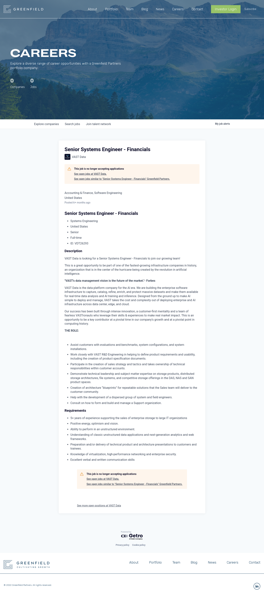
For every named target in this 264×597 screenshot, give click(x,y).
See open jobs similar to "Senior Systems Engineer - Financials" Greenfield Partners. (122, 178)
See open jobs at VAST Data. (90, 173)
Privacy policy (122, 545)
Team (176, 562)
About (133, 562)
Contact (254, 562)
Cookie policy (138, 545)
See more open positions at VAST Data (99, 505)
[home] (23, 9)
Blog (194, 562)
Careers (232, 562)
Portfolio (155, 562)
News (212, 562)
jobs (72, 124)
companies (46, 124)
